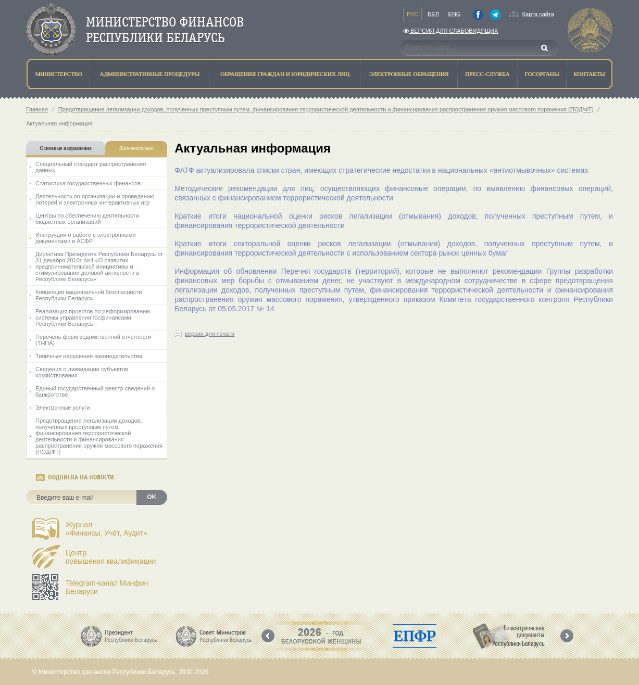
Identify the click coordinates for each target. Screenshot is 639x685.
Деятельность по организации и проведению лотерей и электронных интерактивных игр (94, 199)
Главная (37, 109)
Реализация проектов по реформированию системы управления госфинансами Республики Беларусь (92, 317)
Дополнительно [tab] (136, 148)
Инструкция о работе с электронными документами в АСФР (85, 238)
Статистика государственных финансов (88, 183)
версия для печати (209, 334)
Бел (433, 14)
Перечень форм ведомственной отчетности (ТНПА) (93, 340)
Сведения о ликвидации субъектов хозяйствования (81, 372)
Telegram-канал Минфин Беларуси (107, 587)
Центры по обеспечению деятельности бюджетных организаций (87, 218)
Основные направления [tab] (66, 148)
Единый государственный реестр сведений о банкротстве (95, 391)
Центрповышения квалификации (111, 557)
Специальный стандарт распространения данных (90, 167)
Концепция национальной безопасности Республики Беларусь (88, 295)
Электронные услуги (62, 407)
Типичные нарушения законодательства (88, 356)
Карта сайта (538, 14)
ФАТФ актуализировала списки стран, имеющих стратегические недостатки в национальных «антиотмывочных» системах (381, 170)
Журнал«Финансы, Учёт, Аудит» (106, 529)
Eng (454, 14)
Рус (412, 14)
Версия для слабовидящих (450, 31)
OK (151, 497)
